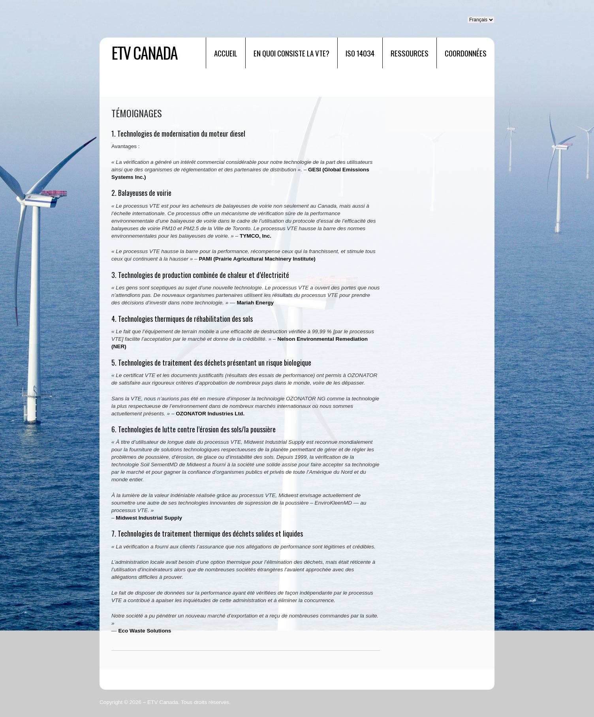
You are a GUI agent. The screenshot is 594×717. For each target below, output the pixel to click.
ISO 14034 (360, 52)
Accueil (225, 52)
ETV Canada (144, 52)
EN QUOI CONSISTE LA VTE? (291, 52)
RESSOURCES (410, 52)
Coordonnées (466, 52)
